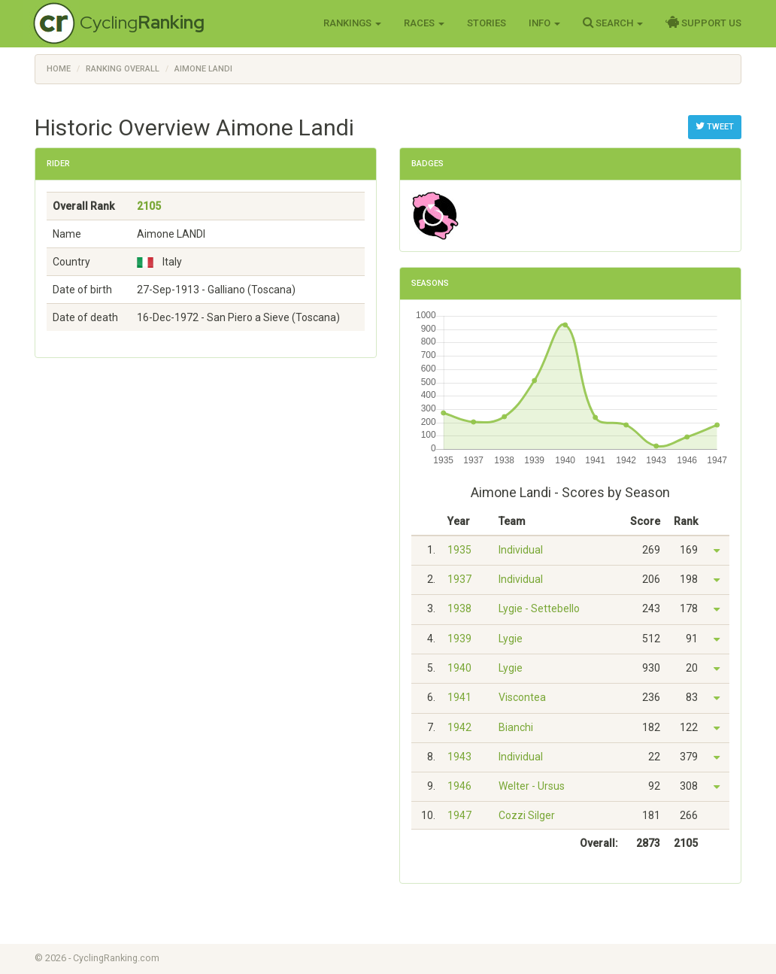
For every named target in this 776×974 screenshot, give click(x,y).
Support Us (703, 23)
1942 (459, 727)
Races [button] (424, 23)
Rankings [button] (352, 23)
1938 (459, 608)
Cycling (142, 22)
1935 (459, 550)
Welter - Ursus (532, 786)
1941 (459, 697)
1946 (459, 786)
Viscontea (522, 697)
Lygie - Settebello (539, 608)
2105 (149, 206)
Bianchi (516, 727)
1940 (459, 668)
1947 (459, 815)
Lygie (511, 639)
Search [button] (613, 23)
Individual (521, 550)
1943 (459, 757)
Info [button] (544, 23)
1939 (459, 639)
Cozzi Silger (527, 815)
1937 (459, 579)
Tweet (715, 126)
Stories (486, 23)
